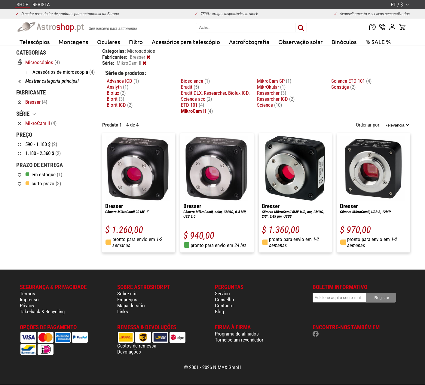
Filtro (136, 41)
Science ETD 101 (351, 81)
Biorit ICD (120, 105)
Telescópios (35, 41)
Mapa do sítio (131, 306)
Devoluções (129, 352)
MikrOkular (271, 87)
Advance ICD (123, 81)
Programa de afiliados (237, 334)
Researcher (271, 93)
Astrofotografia (249, 41)
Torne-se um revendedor (239, 340)
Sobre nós (127, 294)
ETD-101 (192, 105)
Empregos (127, 300)
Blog (219, 312)
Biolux (116, 93)
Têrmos (27, 294)
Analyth (117, 87)
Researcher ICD (276, 99)
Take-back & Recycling (42, 312)
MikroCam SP (274, 81)
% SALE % (378, 41)
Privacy (27, 306)
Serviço (222, 294)
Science (269, 105)
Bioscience (195, 81)
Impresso (29, 300)
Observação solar (300, 41)
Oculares (108, 41)
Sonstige (343, 87)
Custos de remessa (136, 346)
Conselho (224, 300)
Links (122, 312)
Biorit (115, 99)
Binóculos (344, 41)
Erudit (190, 87)
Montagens (73, 41)
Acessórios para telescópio (186, 41)
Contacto (224, 306)
